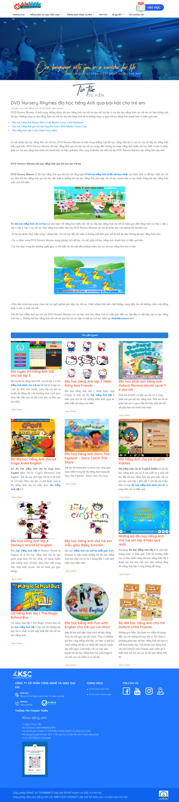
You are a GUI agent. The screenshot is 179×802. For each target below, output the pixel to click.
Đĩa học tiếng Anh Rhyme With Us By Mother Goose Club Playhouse (47, 122)
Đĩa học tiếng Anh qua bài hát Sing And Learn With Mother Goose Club (49, 126)
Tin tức (103, 14)
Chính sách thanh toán (100, 694)
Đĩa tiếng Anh (32, 108)
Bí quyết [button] (117, 14)
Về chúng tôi (136, 14)
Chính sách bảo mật (99, 689)
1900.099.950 (26, 704)
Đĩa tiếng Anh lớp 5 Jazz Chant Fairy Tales (34, 130)
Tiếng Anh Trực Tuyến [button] (79, 14)
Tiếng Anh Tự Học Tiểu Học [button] (45, 14)
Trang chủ (19, 14)
